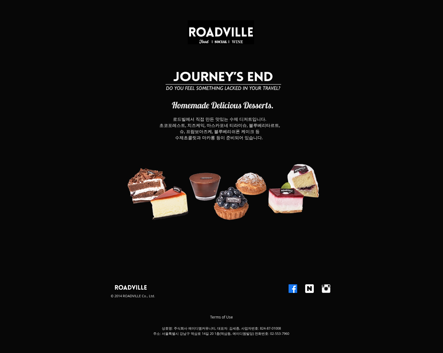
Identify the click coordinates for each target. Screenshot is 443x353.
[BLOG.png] (309, 288)
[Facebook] (293, 288)
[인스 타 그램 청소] (326, 288)
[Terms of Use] (221, 317)
